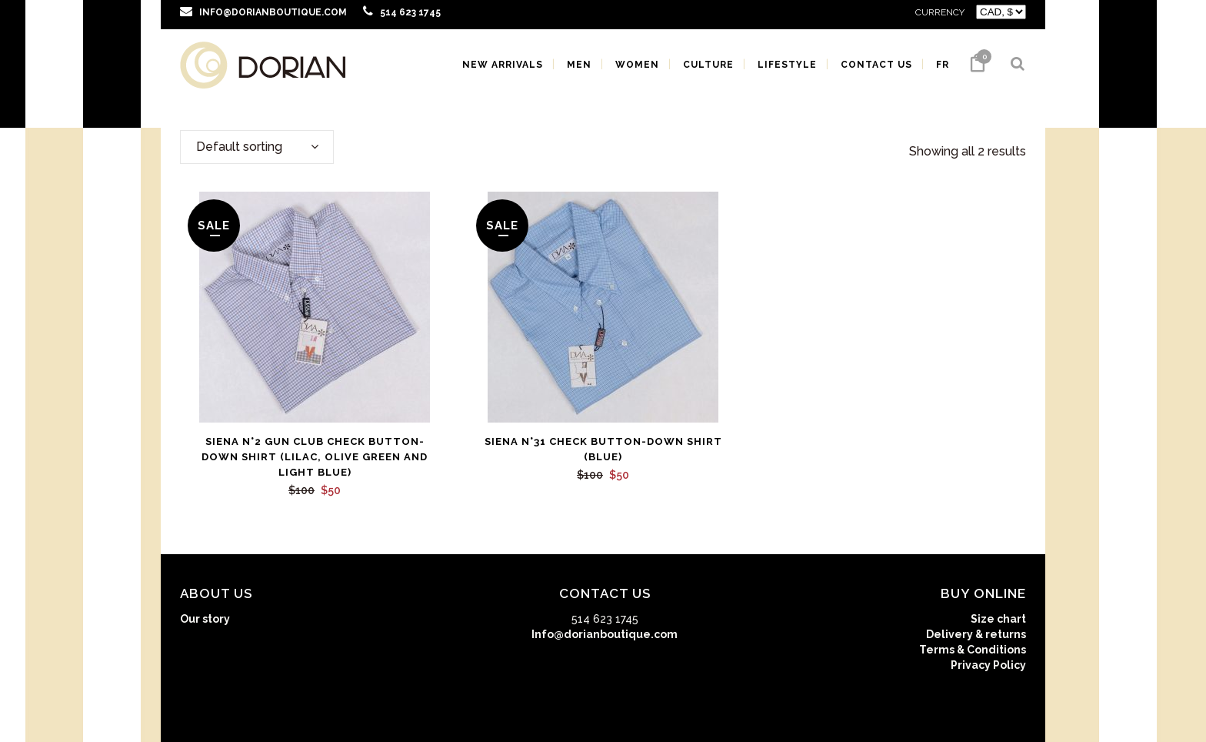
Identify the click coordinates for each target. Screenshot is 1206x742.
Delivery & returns (976, 634)
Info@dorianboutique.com (604, 634)
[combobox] (257, 147)
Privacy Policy (988, 665)
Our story (205, 619)
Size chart (998, 619)
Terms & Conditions (972, 649)
